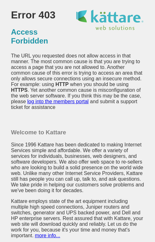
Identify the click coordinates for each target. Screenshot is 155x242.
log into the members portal (58, 101)
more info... (47, 235)
